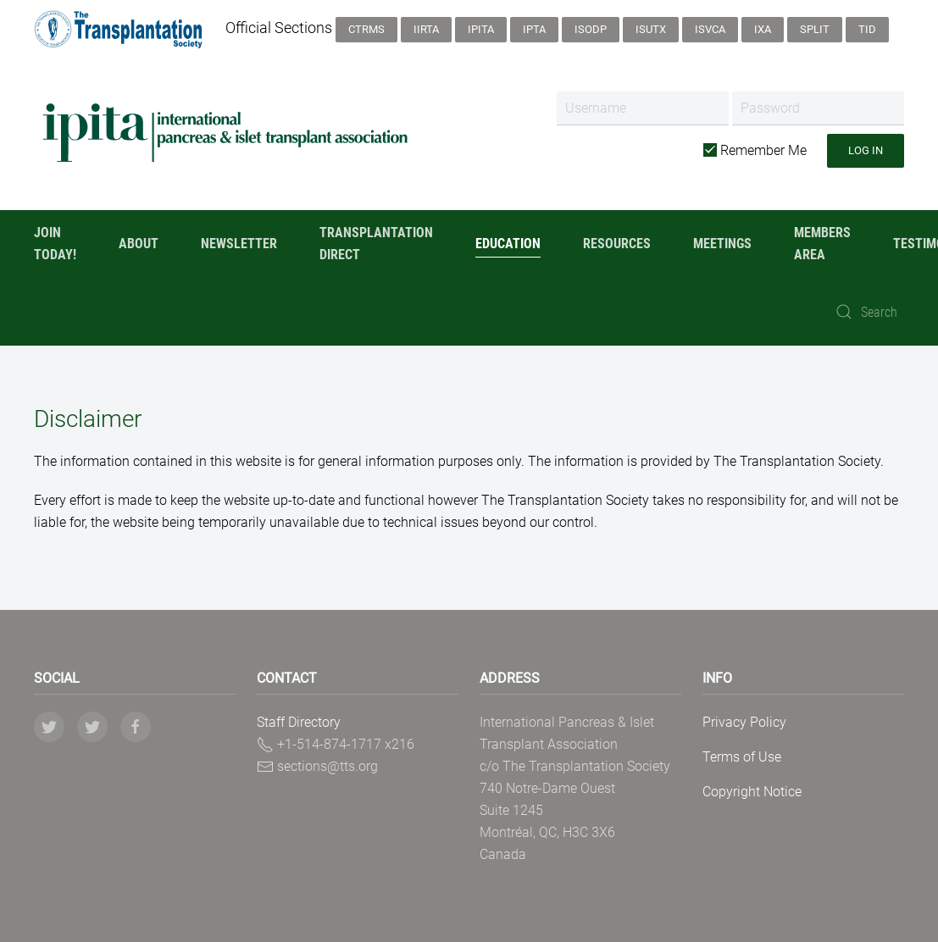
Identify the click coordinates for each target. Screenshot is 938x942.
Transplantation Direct (376, 243)
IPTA (534, 29)
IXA (762, 29)
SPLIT (815, 29)
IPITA (481, 29)
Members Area (822, 243)
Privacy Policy (744, 722)
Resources (617, 244)
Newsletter (239, 244)
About (138, 244)
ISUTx (651, 29)
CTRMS (366, 29)
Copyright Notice (752, 792)
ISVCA (710, 29)
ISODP (590, 29)
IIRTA (426, 29)
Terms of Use (741, 757)
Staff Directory (299, 722)
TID (867, 29)
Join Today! (55, 243)
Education (508, 244)
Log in (865, 150)
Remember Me (755, 150)
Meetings (722, 244)
